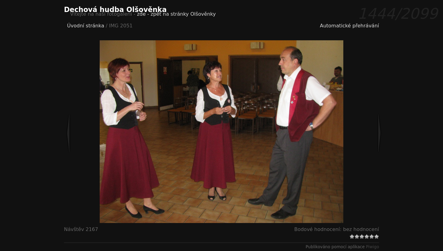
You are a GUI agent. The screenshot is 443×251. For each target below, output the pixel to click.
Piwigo (372, 247)
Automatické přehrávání (349, 26)
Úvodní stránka (85, 26)
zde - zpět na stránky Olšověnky (176, 14)
